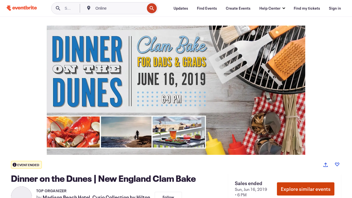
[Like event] (337, 164)
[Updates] (181, 8)
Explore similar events (306, 189)
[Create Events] (238, 8)
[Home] (22, 8)
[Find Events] (207, 8)
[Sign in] (334, 8)
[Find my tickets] (306, 8)
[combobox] (119, 8)
